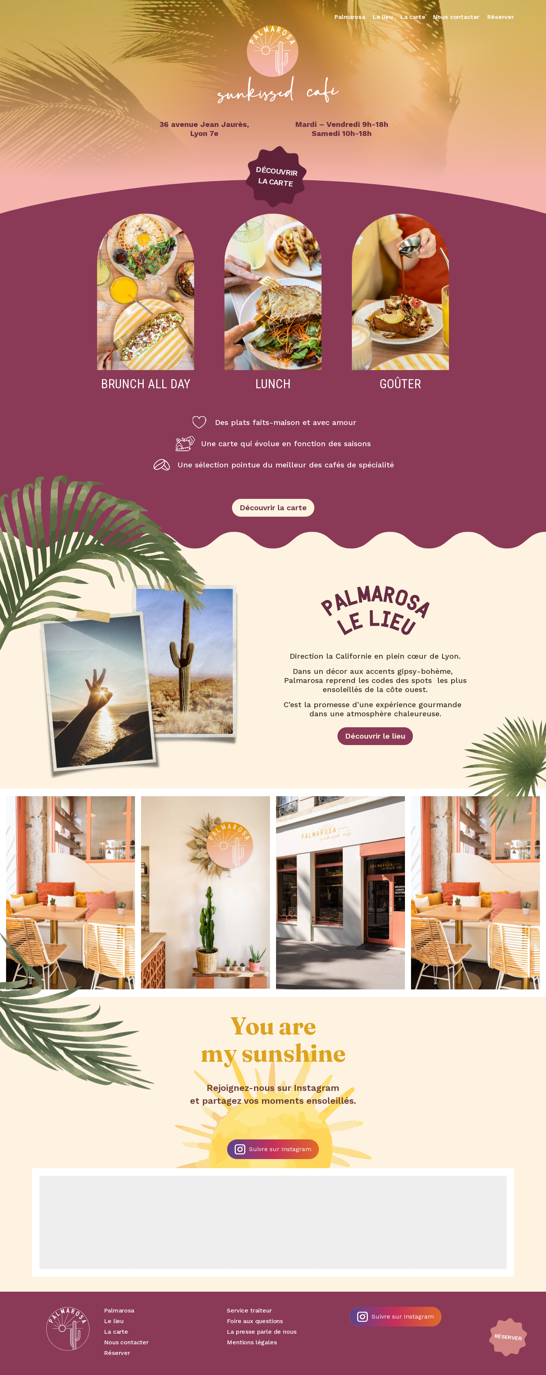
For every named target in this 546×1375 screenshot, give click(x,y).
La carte (412, 16)
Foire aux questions (255, 1321)
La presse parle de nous (261, 1331)
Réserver (500, 16)
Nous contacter (456, 16)
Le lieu (383, 16)
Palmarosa (349, 16)
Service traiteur (249, 1310)
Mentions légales (251, 1342)
